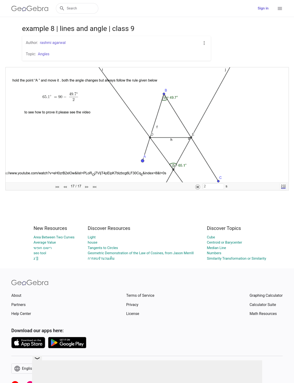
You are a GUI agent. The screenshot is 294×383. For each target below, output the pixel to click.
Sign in (263, 8)
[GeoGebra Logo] (29, 8)
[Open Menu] (280, 8)
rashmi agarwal (53, 42)
